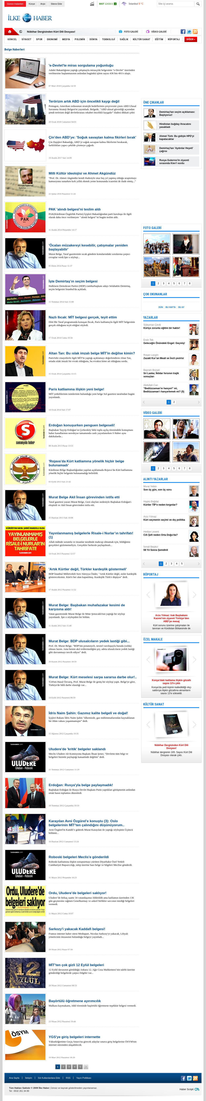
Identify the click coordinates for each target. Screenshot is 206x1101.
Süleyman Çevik (165, 326)
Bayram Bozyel (165, 373)
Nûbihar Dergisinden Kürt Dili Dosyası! (51, 31)
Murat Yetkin (165, 488)
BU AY (181, 307)
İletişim (28, 1078)
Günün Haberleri (15, 4)
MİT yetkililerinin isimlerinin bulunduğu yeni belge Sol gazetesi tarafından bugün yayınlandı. (93, 393)
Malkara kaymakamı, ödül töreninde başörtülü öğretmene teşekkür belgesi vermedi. (93, 1003)
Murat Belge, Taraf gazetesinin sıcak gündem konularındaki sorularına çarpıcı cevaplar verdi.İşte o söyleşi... (93, 251)
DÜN (161, 307)
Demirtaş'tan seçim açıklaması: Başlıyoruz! (177, 113)
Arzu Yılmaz (165, 518)
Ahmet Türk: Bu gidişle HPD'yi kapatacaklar (176, 138)
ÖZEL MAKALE (153, 639)
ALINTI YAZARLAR (155, 479)
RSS (68, 1078)
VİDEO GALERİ (152, 413)
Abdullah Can (165, 388)
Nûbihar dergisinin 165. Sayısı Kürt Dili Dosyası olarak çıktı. (171, 750)
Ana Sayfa (14, 1078)
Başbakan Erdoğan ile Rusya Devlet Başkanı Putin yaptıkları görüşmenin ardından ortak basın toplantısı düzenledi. (93, 788)
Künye (32, 4)
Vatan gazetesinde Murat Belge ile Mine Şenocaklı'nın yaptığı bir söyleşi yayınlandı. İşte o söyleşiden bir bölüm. (93, 611)
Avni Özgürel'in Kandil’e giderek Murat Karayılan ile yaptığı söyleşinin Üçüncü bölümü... (93, 826)
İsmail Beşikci (165, 548)
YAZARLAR (150, 317)
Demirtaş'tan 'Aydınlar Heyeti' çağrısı (176, 150)
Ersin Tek (165, 342)
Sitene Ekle (56, 4)
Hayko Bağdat (165, 503)
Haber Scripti (187, 1089)
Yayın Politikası (83, 1078)
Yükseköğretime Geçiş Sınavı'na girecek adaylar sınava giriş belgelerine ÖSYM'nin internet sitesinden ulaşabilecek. (93, 1040)
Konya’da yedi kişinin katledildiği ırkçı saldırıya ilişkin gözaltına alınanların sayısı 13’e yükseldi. (171, 687)
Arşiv (42, 4)
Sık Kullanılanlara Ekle (49, 1078)
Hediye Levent (165, 533)
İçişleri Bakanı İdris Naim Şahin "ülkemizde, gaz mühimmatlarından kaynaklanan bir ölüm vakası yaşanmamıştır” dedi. (93, 716)
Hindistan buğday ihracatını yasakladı (175, 125)
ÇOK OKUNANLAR (155, 294)
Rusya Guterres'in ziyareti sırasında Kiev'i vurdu (174, 162)
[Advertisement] (128, 18)
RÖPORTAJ (150, 574)
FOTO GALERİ (152, 228)
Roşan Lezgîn (165, 357)
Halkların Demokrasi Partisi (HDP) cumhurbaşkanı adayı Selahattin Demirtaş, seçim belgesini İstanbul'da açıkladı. (93, 285)
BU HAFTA (171, 307)
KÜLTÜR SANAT (153, 704)
